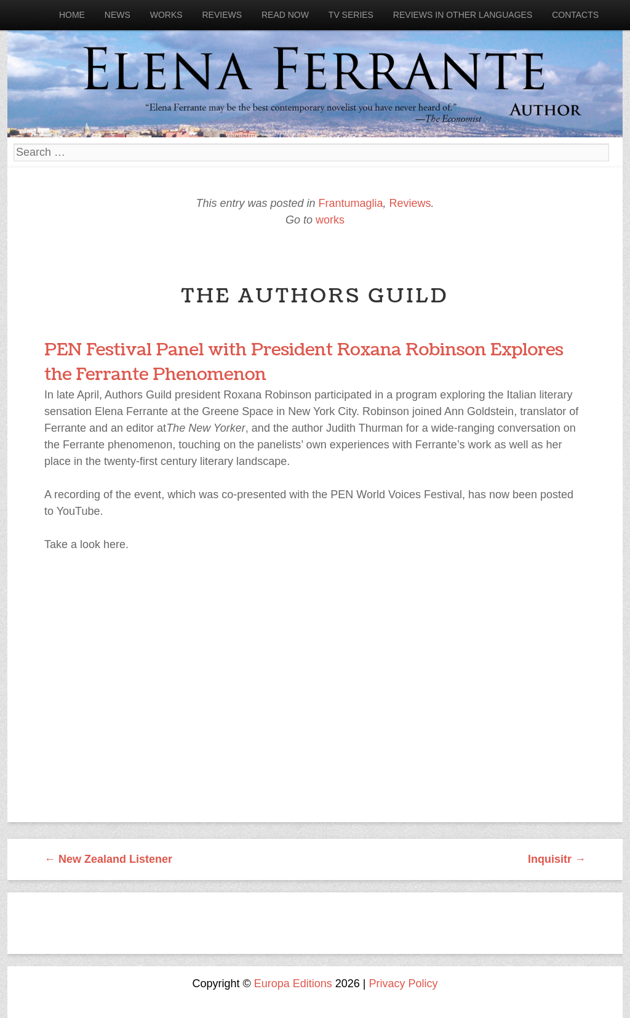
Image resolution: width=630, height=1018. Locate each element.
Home (72, 15)
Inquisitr (557, 859)
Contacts (575, 15)
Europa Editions (293, 983)
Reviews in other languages (462, 15)
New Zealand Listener (108, 859)
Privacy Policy (403, 983)
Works (166, 15)
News (117, 15)
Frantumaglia (350, 203)
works (330, 220)
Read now (285, 15)
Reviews (222, 15)
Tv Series (351, 15)
